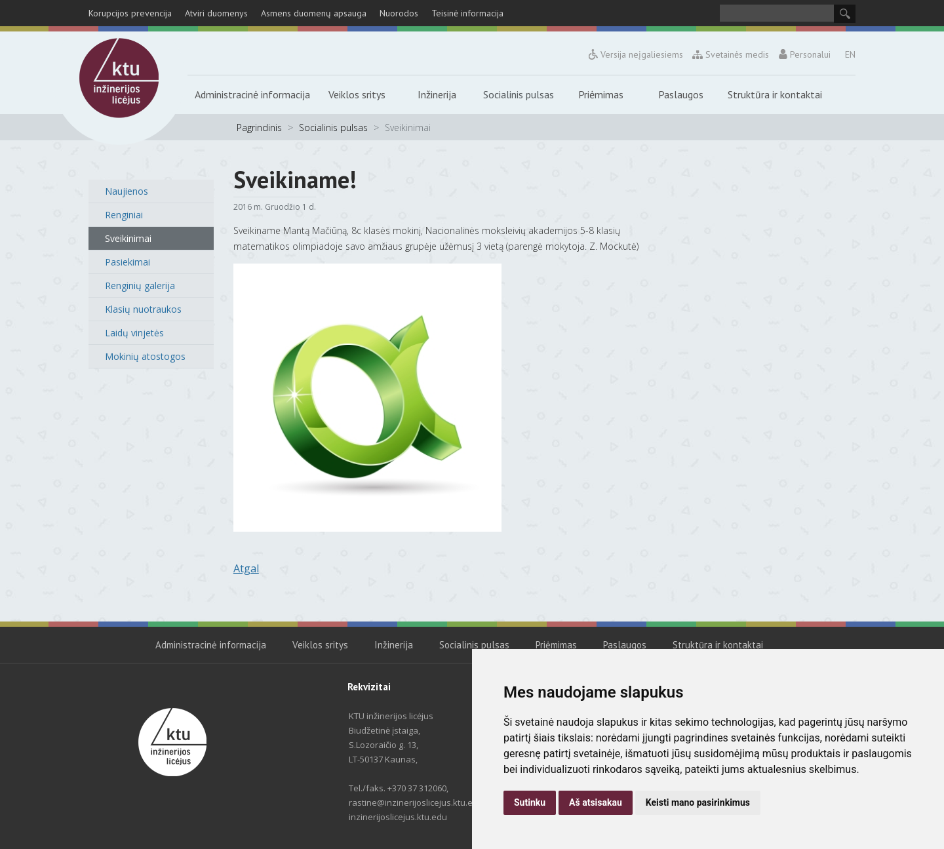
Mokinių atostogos (145, 356)
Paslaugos (680, 94)
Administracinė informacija (252, 94)
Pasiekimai (127, 262)
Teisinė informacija (467, 13)
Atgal (246, 568)
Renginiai (124, 214)
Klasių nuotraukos (143, 309)
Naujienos (126, 191)
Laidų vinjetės (134, 332)
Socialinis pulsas (518, 94)
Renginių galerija (140, 285)
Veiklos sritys (356, 94)
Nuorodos (399, 13)
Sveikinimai (128, 238)
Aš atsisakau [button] (595, 802)
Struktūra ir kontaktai (775, 94)
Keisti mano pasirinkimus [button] (698, 802)
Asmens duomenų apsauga (313, 13)
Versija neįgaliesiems (636, 54)
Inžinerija (437, 94)
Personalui (804, 54)
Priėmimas (600, 94)
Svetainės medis (731, 54)
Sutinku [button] (529, 802)
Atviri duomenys (216, 13)
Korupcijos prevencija (130, 13)
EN (850, 54)
